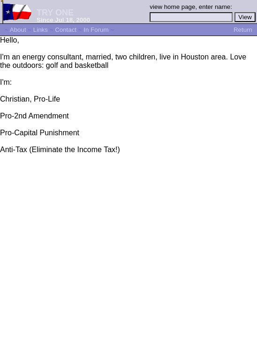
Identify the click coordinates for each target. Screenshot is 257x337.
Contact (65, 29)
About (18, 29)
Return (243, 29)
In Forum (95, 29)
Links (40, 29)
